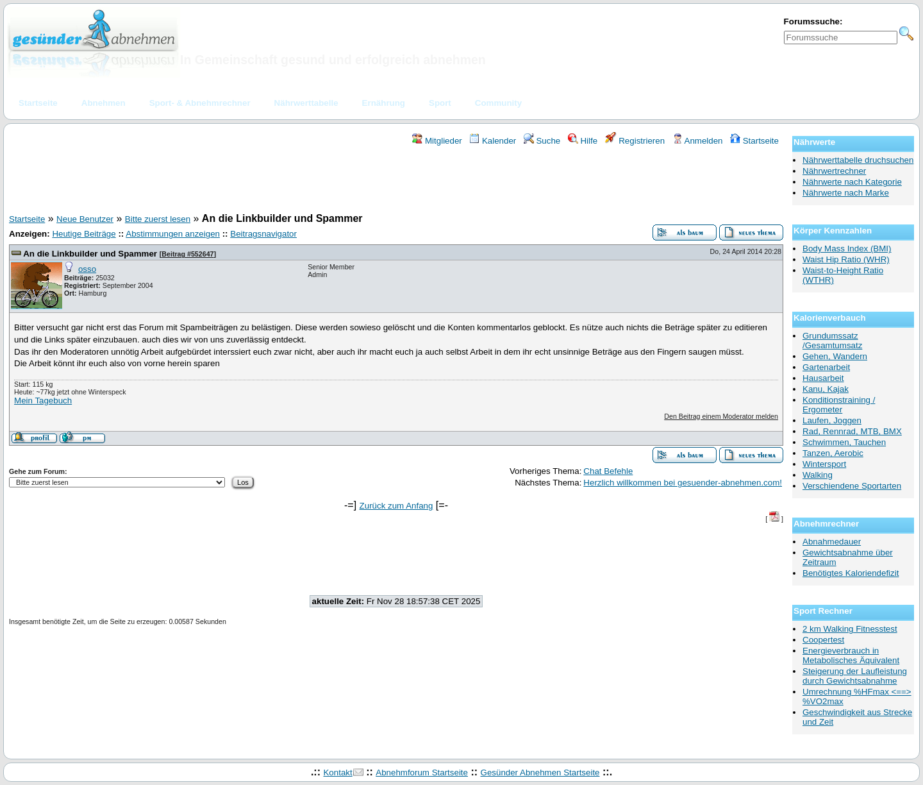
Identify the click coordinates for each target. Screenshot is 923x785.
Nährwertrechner (834, 171)
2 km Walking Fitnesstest (849, 629)
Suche (542, 141)
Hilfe (582, 141)
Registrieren (635, 141)
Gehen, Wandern (834, 356)
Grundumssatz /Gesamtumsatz (832, 340)
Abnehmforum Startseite (422, 772)
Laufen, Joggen (831, 420)
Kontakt (337, 772)
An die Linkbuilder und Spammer (90, 253)
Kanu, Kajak (825, 389)
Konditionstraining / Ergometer (838, 404)
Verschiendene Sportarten (851, 486)
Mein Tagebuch (43, 400)
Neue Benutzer (84, 219)
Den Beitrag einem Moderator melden (721, 416)
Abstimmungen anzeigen (173, 234)
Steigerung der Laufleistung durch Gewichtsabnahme (854, 676)
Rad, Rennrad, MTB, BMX (852, 431)
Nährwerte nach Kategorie (852, 182)
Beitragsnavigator (263, 234)
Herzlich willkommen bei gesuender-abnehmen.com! (682, 482)
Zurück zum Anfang (396, 506)
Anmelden (697, 141)
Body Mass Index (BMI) (847, 248)
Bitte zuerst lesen (157, 219)
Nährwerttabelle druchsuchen (857, 160)
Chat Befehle (608, 471)
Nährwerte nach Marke (845, 193)
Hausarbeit (823, 378)
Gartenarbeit (826, 367)
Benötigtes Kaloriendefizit (850, 573)
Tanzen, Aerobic (832, 453)
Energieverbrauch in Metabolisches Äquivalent (850, 655)
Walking (817, 475)
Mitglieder (437, 141)
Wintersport (824, 464)
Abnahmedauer (831, 541)
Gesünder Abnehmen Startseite (540, 772)
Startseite (754, 141)
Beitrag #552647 (187, 254)
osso (87, 269)
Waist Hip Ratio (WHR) (846, 259)
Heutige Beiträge (83, 234)
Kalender (492, 141)
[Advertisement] (396, 181)
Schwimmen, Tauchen (844, 442)
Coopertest (823, 640)
